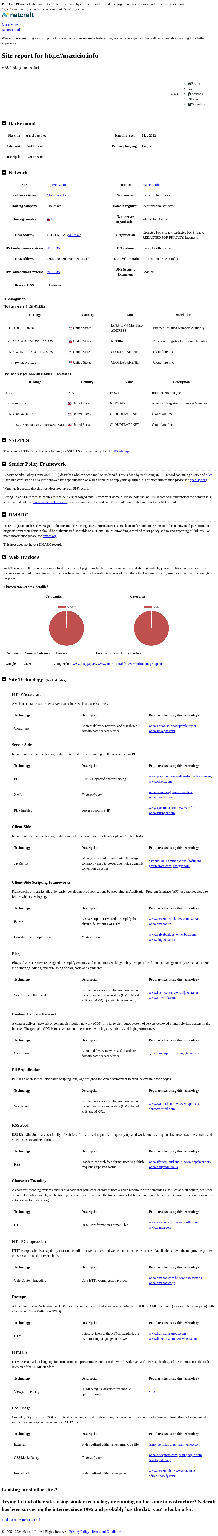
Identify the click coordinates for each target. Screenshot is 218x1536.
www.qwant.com (160, 797)
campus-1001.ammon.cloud (168, 861)
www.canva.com (160, 1227)
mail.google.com (190, 1455)
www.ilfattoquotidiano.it (165, 1162)
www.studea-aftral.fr (112, 663)
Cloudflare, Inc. (57, 195)
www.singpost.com (162, 939)
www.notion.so (159, 726)
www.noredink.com (162, 998)
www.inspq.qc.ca (84, 663)
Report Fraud (11, 30)
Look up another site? (22, 67)
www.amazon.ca (190, 1278)
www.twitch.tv (182, 792)
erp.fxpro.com (173, 1053)
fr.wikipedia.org (160, 1460)
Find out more (11, 1520)
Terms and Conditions (107, 1531)
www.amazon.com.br (163, 1278)
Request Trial (31, 1520)
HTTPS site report (120, 451)
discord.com (193, 1053)
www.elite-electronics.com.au (190, 776)
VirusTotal (74, 235)
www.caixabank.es (161, 934)
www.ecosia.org (160, 792)
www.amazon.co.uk (162, 919)
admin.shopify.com (162, 1476)
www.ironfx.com (160, 992)
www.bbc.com (186, 934)
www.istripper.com (162, 813)
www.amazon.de (160, 1471)
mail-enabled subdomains (50, 502)
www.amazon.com (161, 1222)
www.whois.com (160, 781)
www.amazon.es (184, 1471)
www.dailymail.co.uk (163, 1167)
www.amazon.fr (160, 924)
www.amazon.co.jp (162, 1283)
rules (209, 475)
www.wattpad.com (161, 1104)
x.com (153, 1391)
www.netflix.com (187, 1222)
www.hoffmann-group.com (146, 663)
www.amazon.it (188, 919)
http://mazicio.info (59, 184)
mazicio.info (151, 184)
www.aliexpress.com (163, 1455)
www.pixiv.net (159, 776)
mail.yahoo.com (189, 1444)
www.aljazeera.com (187, 992)
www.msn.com (186, 1338)
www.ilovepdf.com (162, 731)
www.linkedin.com (162, 1338)
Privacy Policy (79, 1531)
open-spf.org (198, 480)
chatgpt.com (181, 866)
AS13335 (53, 248)
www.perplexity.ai (183, 726)
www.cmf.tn (186, 808)
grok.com (155, 1053)
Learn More (10, 24)
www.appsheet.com (197, 1162)
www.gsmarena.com (162, 808)
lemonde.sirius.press (163, 1444)
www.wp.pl (184, 1104)
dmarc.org (50, 536)
